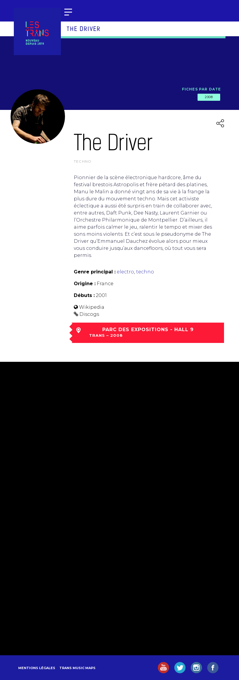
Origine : (85, 283)
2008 (209, 97)
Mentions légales (36, 668)
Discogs (89, 314)
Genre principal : (95, 272)
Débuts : (84, 295)
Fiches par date (201, 89)
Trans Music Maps (77, 668)
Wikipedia (91, 307)
